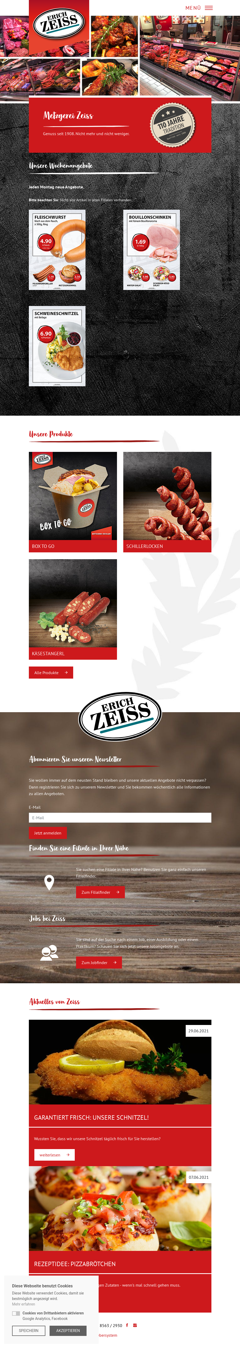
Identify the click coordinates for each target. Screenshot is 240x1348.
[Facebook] (125, 1325)
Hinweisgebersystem (98, 1335)
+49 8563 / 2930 (107, 1325)
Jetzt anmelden (47, 833)
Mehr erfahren (23, 1304)
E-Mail (35, 807)
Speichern (29, 1331)
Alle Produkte (51, 672)
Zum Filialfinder (100, 892)
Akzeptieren (68, 1331)
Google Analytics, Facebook (53, 1316)
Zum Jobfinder (99, 962)
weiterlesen (55, 1154)
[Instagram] (133, 1325)
